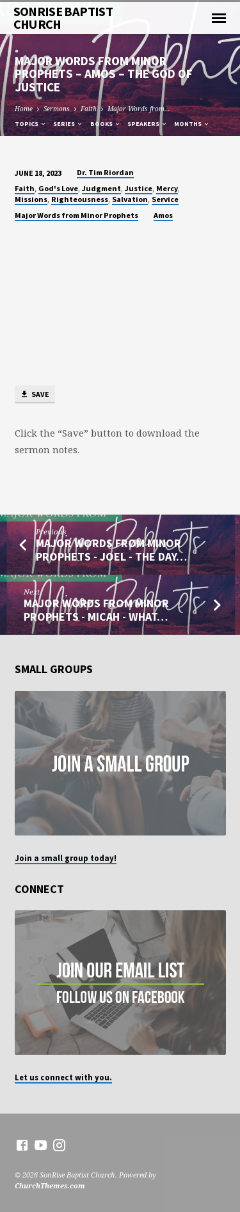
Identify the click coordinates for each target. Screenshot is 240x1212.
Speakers (147, 124)
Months (192, 124)
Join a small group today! (65, 858)
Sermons (57, 108)
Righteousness (79, 199)
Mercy (167, 188)
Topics (31, 124)
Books (105, 124)
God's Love (58, 188)
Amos (163, 215)
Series (68, 124)
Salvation (130, 199)
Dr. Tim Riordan (105, 172)
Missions (31, 199)
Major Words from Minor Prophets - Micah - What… (96, 609)
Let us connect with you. (63, 1077)
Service (165, 199)
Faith (89, 108)
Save (34, 394)
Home (24, 108)
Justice (138, 188)
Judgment (101, 188)
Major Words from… (139, 108)
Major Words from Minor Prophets (76, 215)
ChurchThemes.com (50, 1185)
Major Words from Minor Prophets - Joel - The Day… (111, 549)
